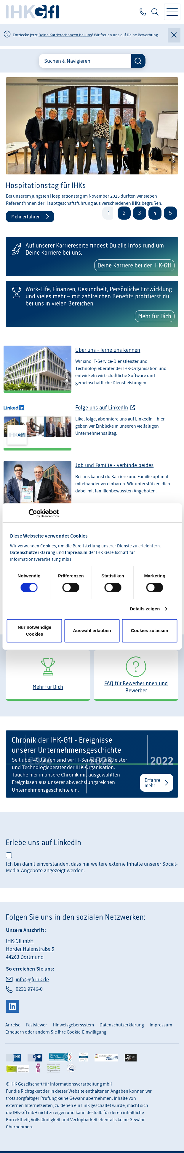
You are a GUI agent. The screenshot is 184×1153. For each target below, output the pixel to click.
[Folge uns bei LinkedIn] (92, 429)
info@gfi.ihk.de (32, 979)
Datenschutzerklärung (32, 553)
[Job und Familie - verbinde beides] (92, 487)
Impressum (76, 553)
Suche (155, 12)
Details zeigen (145, 608)
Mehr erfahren (26, 217)
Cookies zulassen (149, 630)
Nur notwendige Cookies (34, 631)
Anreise (12, 1025)
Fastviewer (36, 1025)
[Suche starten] (138, 61)
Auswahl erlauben (92, 630)
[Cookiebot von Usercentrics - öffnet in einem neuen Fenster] (33, 513)
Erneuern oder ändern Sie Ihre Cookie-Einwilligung (55, 1032)
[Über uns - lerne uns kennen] (92, 372)
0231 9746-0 (142, 12)
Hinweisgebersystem (73, 1025)
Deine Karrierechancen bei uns (65, 35)
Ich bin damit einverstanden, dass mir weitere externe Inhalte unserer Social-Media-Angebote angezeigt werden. (92, 867)
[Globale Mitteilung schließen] (174, 35)
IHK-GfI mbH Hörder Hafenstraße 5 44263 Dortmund (30, 949)
